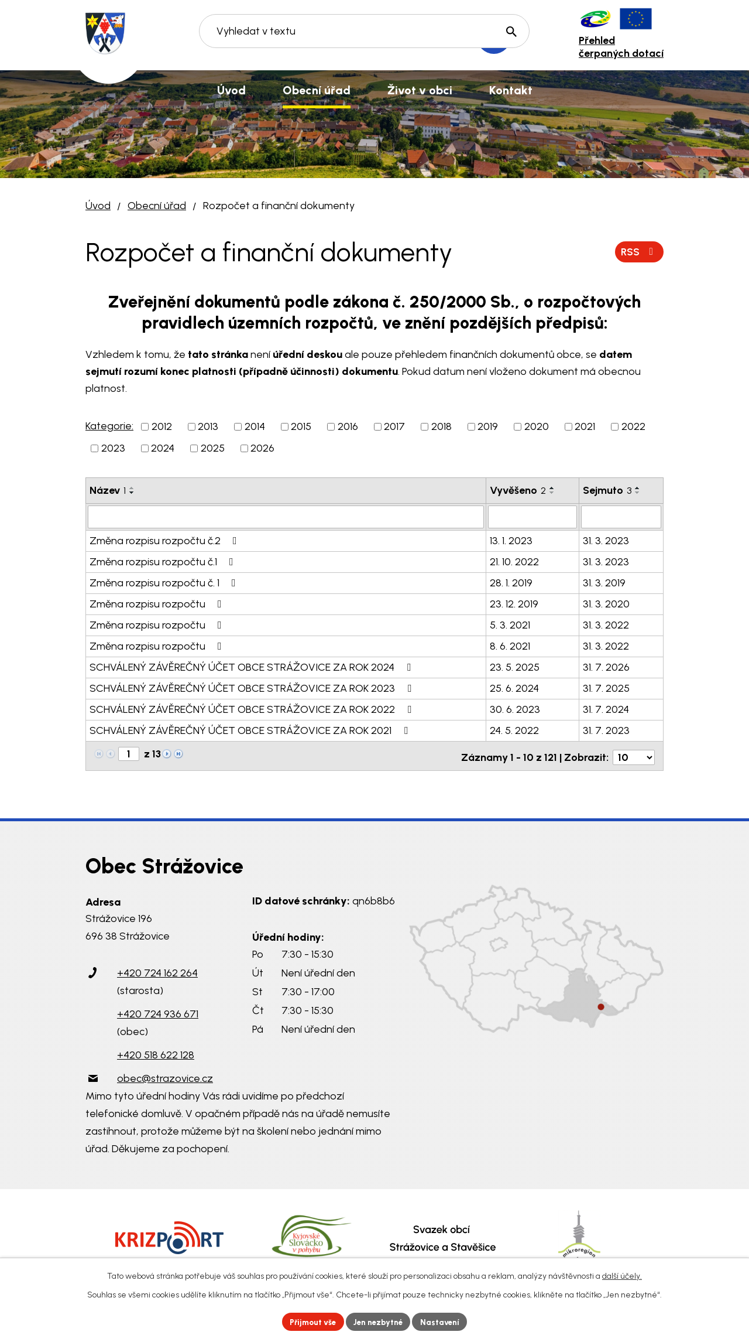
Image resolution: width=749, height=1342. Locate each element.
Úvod (98, 205)
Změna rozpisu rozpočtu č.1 (164, 561)
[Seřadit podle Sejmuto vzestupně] (637, 488)
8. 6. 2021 (510, 645)
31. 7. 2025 (606, 687)
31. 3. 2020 (606, 603)
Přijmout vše (310, 1321)
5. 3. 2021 (510, 624)
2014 (255, 426)
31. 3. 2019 (604, 582)
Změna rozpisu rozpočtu (158, 603)
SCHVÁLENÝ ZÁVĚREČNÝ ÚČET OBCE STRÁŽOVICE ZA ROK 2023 (253, 687)
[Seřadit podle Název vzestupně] (132, 488)
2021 (585, 426)
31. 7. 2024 (606, 708)
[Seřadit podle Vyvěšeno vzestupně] (552, 488)
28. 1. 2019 (511, 582)
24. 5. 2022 (514, 729)
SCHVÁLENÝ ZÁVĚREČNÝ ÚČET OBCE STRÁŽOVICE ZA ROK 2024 (252, 666)
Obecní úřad (157, 205)
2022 (633, 426)
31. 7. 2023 (606, 729)
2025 (213, 448)
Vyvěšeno (518, 490)
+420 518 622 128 (155, 1051)
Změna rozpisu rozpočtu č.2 (166, 540)
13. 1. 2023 (511, 540)
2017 (394, 426)
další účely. (622, 1275)
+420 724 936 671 (157, 1010)
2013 (208, 426)
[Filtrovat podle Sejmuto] (621, 517)
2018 (441, 426)
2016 (348, 426)
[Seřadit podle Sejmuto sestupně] (637, 492)
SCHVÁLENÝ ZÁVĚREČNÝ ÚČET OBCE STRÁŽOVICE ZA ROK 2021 (251, 729)
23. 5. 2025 (515, 666)
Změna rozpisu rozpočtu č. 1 (165, 582)
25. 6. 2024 (514, 687)
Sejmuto (607, 490)
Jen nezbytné (379, 1321)
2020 (536, 426)
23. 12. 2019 (514, 603)
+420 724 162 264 (157, 969)
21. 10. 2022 (514, 561)
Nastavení (444, 1321)
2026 (262, 448)
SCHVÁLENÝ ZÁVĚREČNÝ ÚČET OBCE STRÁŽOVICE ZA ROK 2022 (253, 708)
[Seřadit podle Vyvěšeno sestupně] (552, 492)
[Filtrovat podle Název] (286, 517)
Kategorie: (109, 425)
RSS (639, 251)
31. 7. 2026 (606, 666)
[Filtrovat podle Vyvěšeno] (532, 517)
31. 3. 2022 (606, 624)
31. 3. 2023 (606, 540)
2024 (162, 448)
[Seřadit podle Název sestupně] (132, 492)
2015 (301, 426)
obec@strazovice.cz (165, 1074)
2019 (487, 426)
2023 (113, 448)
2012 (162, 426)
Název (108, 490)
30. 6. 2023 (515, 708)
